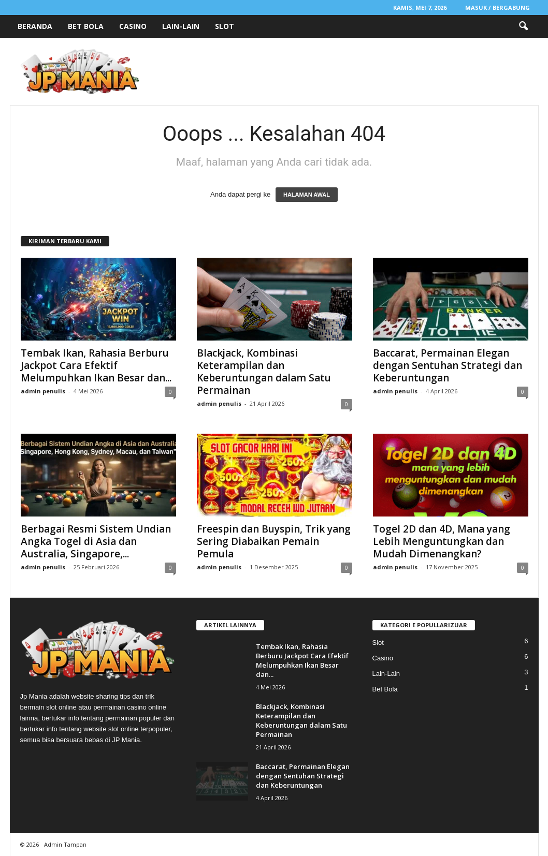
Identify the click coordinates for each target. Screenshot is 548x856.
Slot (224, 26)
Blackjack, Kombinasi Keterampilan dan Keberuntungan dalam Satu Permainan (264, 371)
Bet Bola (86, 26)
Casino (133, 26)
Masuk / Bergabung (497, 7)
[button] (523, 26)
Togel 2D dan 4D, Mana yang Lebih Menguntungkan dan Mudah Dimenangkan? (441, 541)
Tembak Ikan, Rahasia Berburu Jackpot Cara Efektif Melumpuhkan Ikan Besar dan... (96, 365)
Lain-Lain (180, 26)
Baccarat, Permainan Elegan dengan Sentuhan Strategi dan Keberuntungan (447, 365)
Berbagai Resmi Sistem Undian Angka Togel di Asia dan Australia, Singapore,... (96, 541)
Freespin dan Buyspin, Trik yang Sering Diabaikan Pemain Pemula (274, 541)
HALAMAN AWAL (306, 194)
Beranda (35, 26)
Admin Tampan (65, 844)
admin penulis (43, 391)
